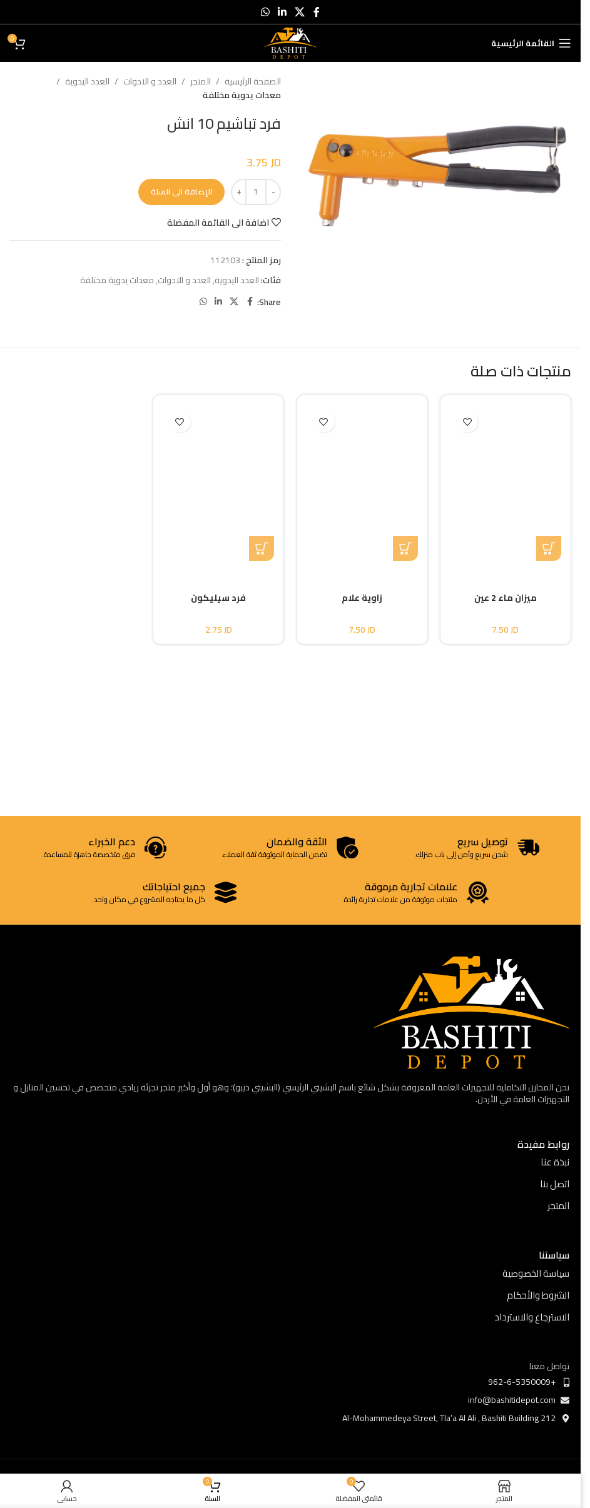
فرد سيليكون (218, 598)
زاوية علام (362, 598)
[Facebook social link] (316, 12)
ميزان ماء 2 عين (505, 598)
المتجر (200, 81)
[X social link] (300, 12)
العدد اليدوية (87, 81)
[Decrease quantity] (273, 192)
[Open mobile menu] (531, 43)
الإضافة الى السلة (181, 191)
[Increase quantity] (239, 192)
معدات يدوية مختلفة (242, 95)
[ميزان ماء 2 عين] (506, 483)
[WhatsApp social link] (265, 12)
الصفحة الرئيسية (253, 81)
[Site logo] (290, 42)
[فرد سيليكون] (219, 483)
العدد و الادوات (149, 81)
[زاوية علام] (362, 483)
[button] (405, 548)
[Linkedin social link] (281, 12)
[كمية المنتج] (256, 192)
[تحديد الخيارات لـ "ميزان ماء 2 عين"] (548, 548)
